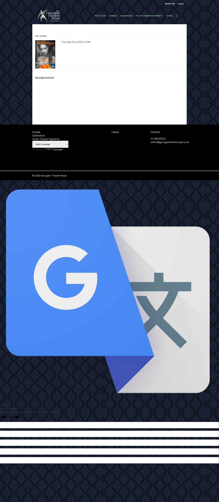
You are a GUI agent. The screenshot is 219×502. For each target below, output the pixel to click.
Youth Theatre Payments (149, 15)
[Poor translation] (15, 417)
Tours (169, 15)
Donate (113, 15)
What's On (100, 15)
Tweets (115, 132)
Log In (181, 3)
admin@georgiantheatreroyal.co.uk (170, 142)
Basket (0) (170, 3)
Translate (54, 149)
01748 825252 (158, 138)
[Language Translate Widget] (50, 144)
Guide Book (126, 15)
